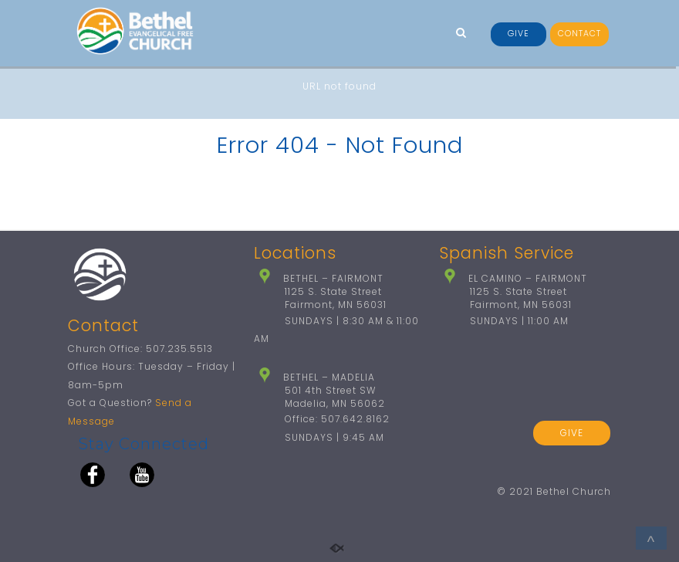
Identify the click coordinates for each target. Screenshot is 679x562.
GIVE (518, 33)
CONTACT (579, 33)
